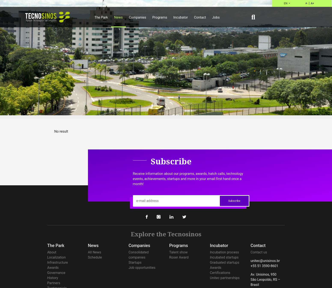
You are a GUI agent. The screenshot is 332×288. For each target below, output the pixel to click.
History (52, 278)
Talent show (178, 252)
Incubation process (224, 252)
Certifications (220, 273)
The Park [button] (101, 17)
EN (286, 3)
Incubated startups (224, 257)
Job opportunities (142, 268)
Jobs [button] (216, 17)
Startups (135, 262)
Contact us (259, 252)
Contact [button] (200, 17)
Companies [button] (137, 17)
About (52, 252)
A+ (312, 3)
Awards (53, 268)
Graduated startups (224, 262)
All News (94, 252)
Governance (56, 273)
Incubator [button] (180, 17)
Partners (53, 283)
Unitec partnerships (225, 278)
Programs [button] (159, 17)
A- (306, 3)
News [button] (118, 17)
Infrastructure (57, 262)
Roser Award (179, 257)
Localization (56, 257)
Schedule (95, 257)
